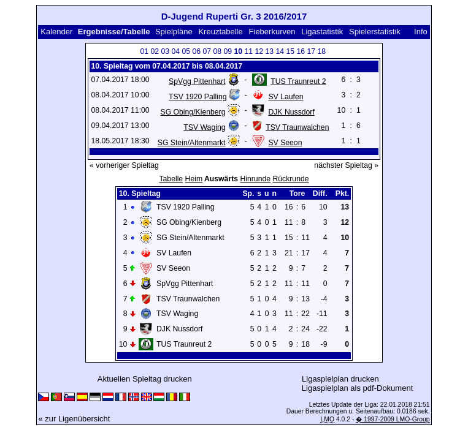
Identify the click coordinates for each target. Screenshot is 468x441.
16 (301, 51)
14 (280, 51)
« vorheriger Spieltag (124, 165)
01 (144, 51)
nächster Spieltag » (346, 165)
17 (311, 51)
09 (228, 51)
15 (290, 51)
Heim (194, 179)
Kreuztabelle (220, 31)
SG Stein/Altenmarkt (192, 142)
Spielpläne (174, 31)
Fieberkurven (272, 31)
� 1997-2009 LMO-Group (392, 419)
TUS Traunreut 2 (298, 81)
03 (165, 51)
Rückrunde (290, 179)
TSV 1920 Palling (197, 96)
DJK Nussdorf (291, 112)
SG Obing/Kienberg (193, 112)
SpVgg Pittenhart (197, 81)
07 (207, 51)
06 (197, 51)
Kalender (56, 31)
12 (259, 51)
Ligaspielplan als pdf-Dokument (357, 388)
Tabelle (171, 179)
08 (217, 51)
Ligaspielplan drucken (340, 378)
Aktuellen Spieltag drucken (145, 378)
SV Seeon (285, 142)
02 (155, 51)
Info (421, 31)
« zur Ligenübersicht (74, 418)
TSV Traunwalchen (297, 127)
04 (176, 51)
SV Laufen (285, 96)
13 (270, 51)
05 (186, 51)
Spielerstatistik (375, 31)
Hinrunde (255, 179)
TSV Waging (204, 127)
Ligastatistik (322, 31)
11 (249, 51)
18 (322, 51)
